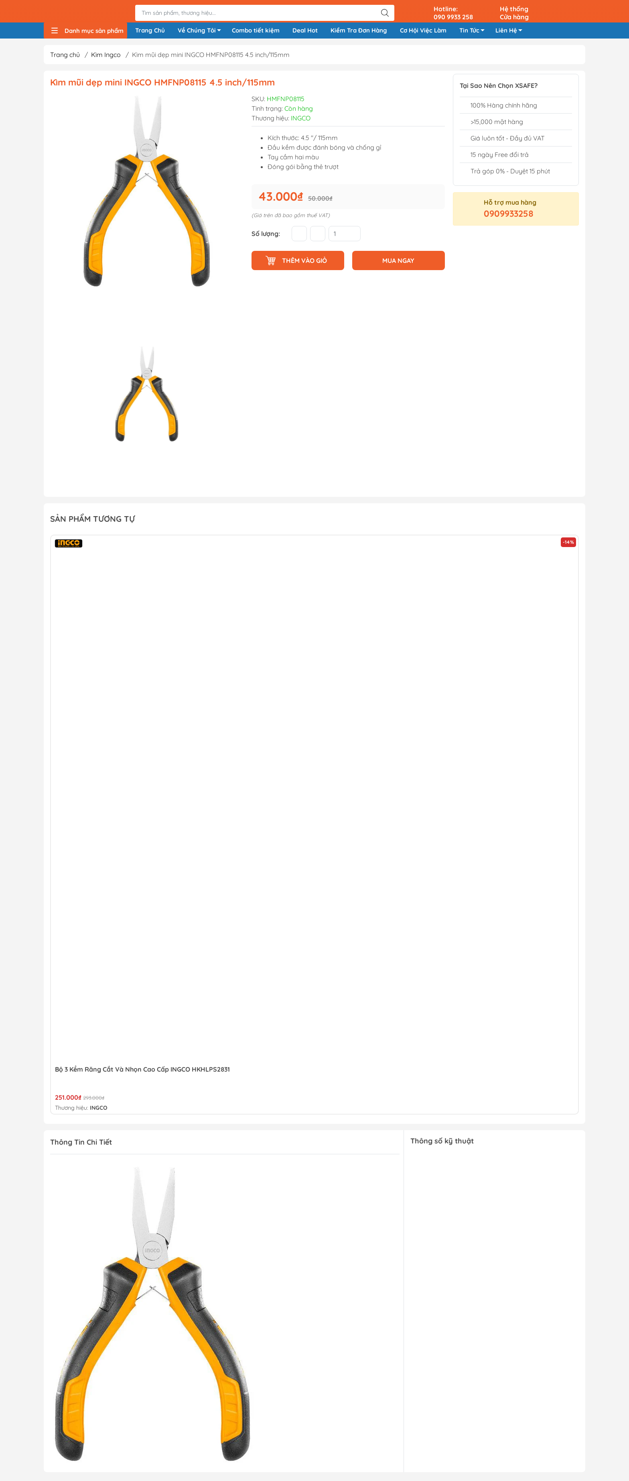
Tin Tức (474, 33)
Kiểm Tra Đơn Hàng (359, 31)
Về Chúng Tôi (201, 33)
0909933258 (509, 216)
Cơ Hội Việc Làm (423, 31)
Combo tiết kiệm (256, 31)
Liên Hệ (511, 33)
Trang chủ (65, 57)
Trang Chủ (150, 31)
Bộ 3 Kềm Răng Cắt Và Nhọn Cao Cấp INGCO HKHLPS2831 (142, 1072)
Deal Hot (305, 31)
